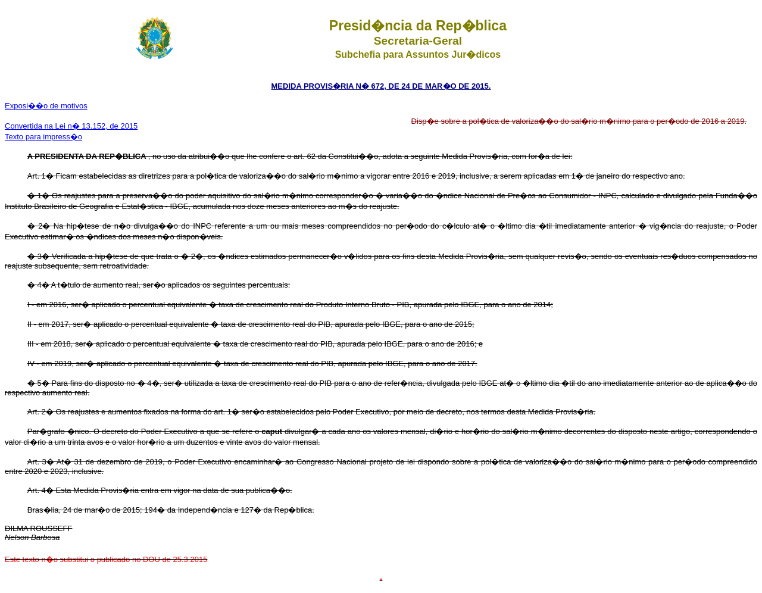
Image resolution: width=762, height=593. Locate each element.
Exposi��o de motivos (46, 105)
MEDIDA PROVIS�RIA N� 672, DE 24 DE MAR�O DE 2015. (381, 86)
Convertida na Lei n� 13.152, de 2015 (71, 125)
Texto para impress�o (43, 136)
